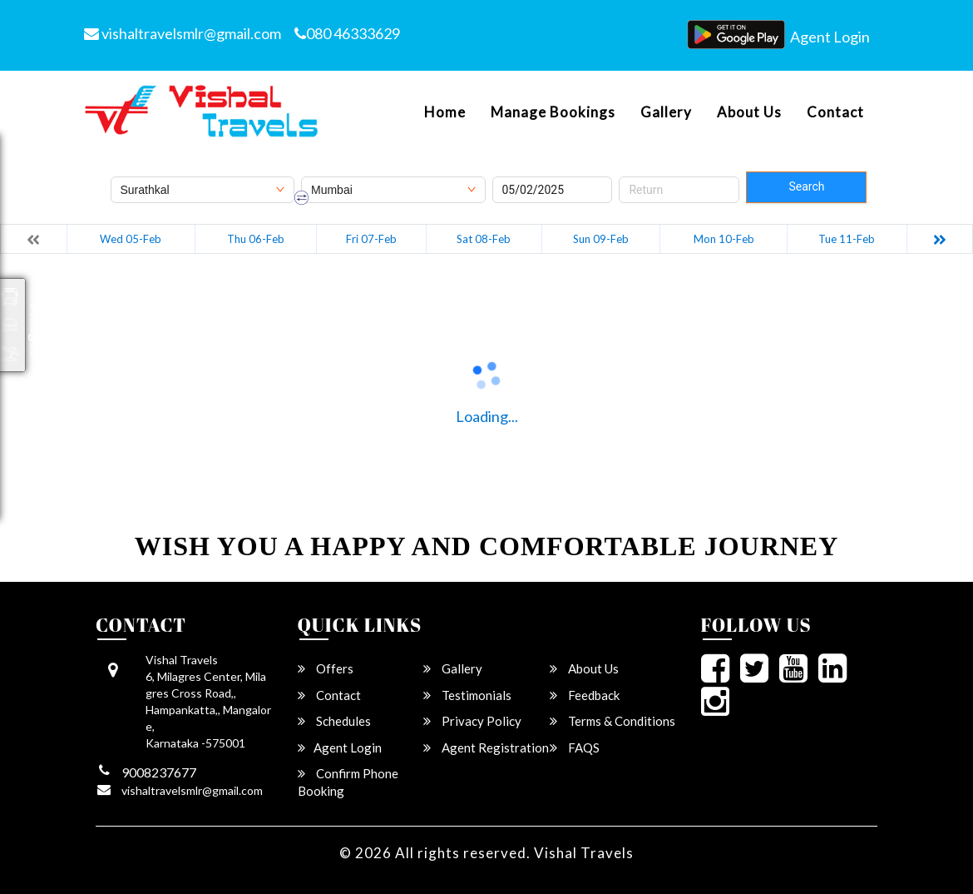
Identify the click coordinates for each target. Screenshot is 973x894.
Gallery (666, 112)
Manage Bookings (553, 112)
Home (445, 112)
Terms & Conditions (612, 720)
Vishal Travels (584, 853)
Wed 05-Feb (130, 239)
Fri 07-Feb (371, 239)
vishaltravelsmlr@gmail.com (182, 33)
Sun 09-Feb (601, 239)
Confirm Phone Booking (348, 782)
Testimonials (467, 695)
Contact (835, 112)
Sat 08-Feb (484, 239)
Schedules (334, 720)
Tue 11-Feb (846, 239)
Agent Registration (486, 747)
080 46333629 (347, 33)
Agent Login (830, 36)
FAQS (575, 747)
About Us (749, 112)
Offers (325, 668)
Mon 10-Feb (724, 239)
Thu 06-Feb (255, 239)
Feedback (585, 695)
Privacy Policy (472, 720)
